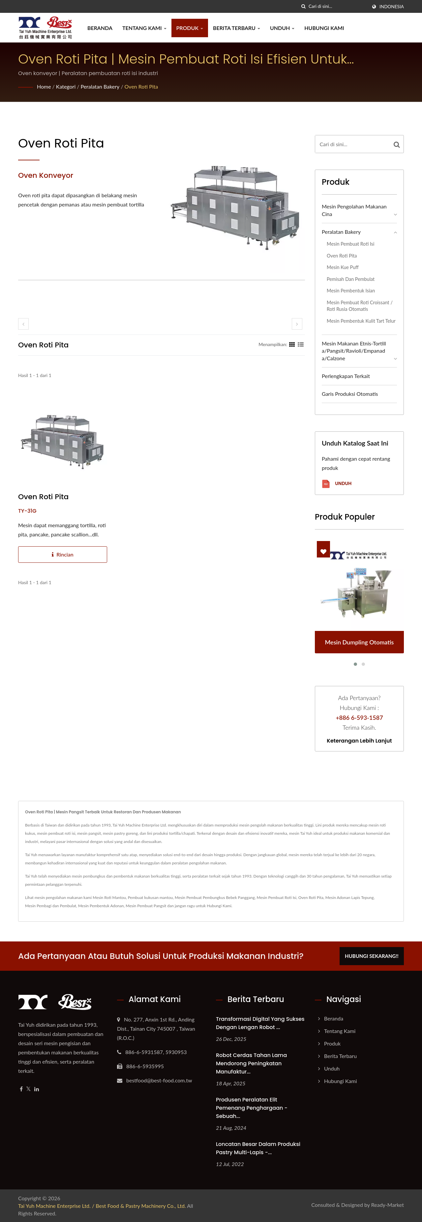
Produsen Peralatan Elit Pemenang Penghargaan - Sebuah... (251, 1108)
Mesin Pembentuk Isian (351, 290)
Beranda (99, 28)
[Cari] (304, 6)
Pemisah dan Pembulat (351, 279)
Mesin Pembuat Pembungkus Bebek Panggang (215, 897)
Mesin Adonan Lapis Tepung (349, 897)
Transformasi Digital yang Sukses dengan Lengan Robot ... (260, 1023)
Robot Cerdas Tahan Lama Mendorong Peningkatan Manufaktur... (251, 1063)
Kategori (65, 86)
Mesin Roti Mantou (109, 897)
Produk (189, 28)
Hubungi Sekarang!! (372, 956)
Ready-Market (387, 1205)
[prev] (23, 324)
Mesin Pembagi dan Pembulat (50, 905)
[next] (297, 324)
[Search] (338, 6)
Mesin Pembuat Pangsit (146, 905)
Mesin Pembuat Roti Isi (276, 897)
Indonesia (391, 6)
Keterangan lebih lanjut (359, 741)
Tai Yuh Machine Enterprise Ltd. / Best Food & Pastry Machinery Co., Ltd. (102, 1206)
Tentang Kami (144, 28)
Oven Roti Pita (141, 86)
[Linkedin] (36, 1089)
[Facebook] (21, 1089)
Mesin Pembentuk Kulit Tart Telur (361, 321)
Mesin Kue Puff (343, 267)
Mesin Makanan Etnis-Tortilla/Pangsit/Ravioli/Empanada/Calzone (354, 351)
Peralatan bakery (100, 86)
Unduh (282, 28)
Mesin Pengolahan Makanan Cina (354, 210)
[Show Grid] (292, 344)
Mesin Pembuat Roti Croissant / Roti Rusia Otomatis (360, 306)
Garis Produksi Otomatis (350, 394)
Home (44, 86)
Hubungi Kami (324, 28)
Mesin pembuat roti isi (350, 244)
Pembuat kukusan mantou (150, 897)
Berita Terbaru (236, 28)
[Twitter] (28, 1089)
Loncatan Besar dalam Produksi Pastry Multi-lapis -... (258, 1148)
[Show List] (300, 344)
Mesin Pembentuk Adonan (101, 905)
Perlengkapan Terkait (346, 376)
